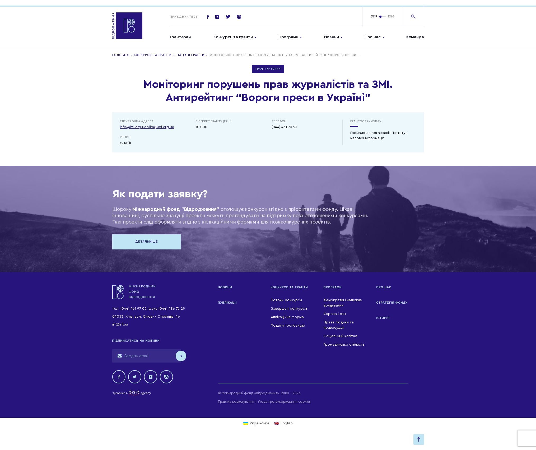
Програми (288, 37)
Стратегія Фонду (392, 302)
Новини (331, 37)
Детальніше (146, 241)
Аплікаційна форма (287, 317)
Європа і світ (335, 314)
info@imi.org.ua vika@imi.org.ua (147, 127)
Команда (415, 37)
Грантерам (180, 37)
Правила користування (236, 401)
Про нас (373, 37)
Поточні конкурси (286, 300)
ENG (391, 16)
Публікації (227, 302)
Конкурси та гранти (233, 37)
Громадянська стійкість (344, 344)
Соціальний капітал (340, 336)
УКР (374, 16)
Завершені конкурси (289, 308)
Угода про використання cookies (284, 401)
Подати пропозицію (288, 325)
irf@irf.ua (120, 324)
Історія (383, 318)
